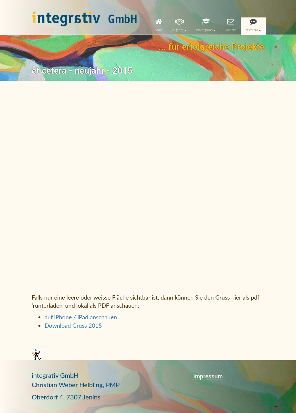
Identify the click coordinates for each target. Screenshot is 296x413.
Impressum (208, 376)
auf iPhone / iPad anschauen (81, 317)
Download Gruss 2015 (73, 325)
